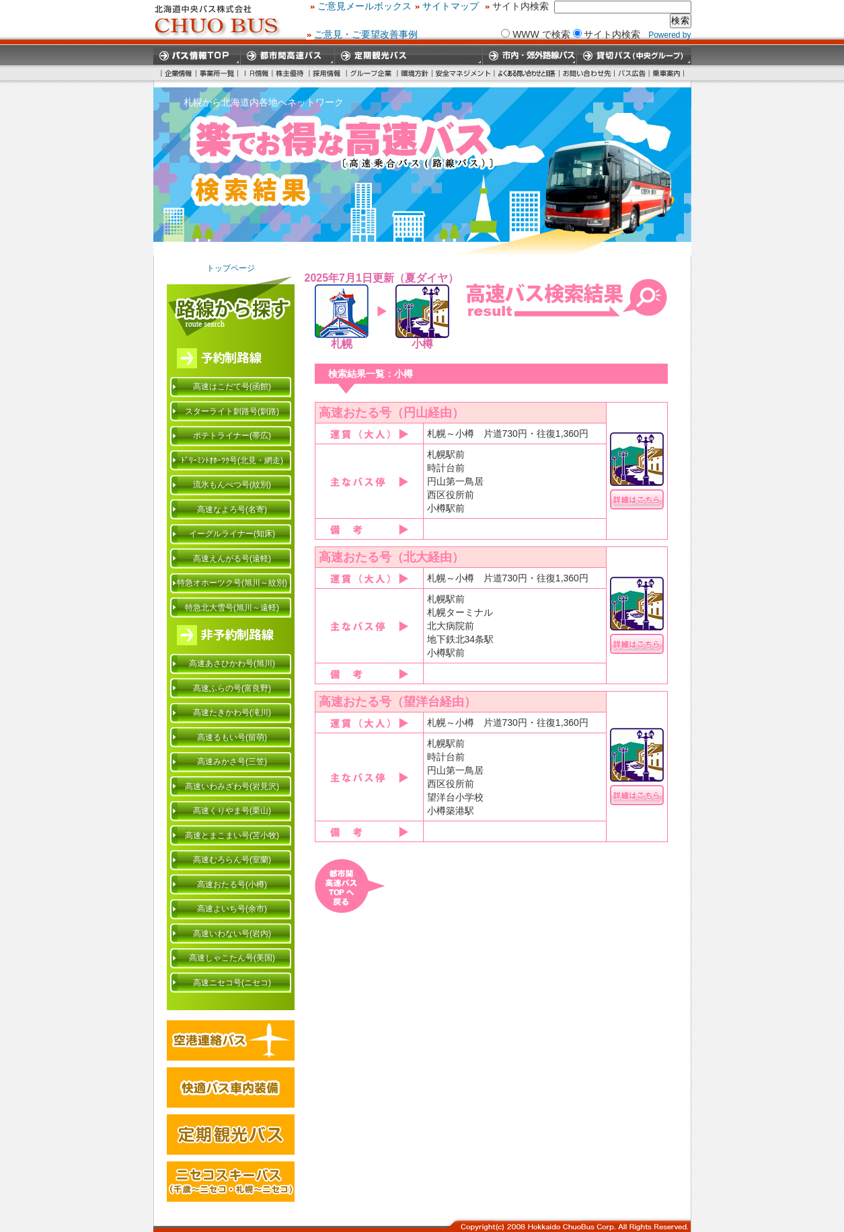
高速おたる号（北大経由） (391, 557)
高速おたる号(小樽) (232, 884)
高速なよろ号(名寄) (232, 509)
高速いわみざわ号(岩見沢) (232, 786)
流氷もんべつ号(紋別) (232, 484)
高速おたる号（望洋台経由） (397, 701)
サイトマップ (588, 6)
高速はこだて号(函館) (232, 386)
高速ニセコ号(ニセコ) (232, 982)
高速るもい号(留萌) (232, 737)
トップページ (230, 268)
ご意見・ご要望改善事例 (366, 33)
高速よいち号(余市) (232, 908)
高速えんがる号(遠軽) (232, 558)
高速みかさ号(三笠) (232, 761)
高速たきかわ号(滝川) (232, 712)
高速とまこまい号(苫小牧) (232, 835)
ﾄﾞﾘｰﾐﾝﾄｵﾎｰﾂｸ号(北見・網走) (232, 460)
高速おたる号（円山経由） (391, 412)
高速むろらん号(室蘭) (232, 859)
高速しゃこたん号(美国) (232, 957)
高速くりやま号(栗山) (232, 810)
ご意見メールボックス (502, 6)
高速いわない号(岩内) (232, 933)
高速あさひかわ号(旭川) (232, 663)
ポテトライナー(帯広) (232, 435)
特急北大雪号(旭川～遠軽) (232, 607)
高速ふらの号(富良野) (232, 688)
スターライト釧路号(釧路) (232, 411)
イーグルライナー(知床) (232, 533)
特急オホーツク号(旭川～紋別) (232, 582)
